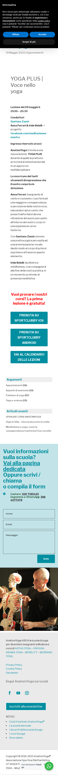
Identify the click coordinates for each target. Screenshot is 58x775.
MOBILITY (31, 652)
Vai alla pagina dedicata (21, 466)
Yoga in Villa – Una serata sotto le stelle (28, 422)
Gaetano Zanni (20, 121)
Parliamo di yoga (15, 395)
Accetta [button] (42, 34)
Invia (46, 558)
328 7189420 (30, 494)
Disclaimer (12, 672)
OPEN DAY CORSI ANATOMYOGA (23, 416)
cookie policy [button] (44, 21)
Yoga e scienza (14, 400)
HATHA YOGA (23, 648)
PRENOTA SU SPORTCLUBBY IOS (29, 317)
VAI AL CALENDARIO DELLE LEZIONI (29, 357)
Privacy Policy (14, 664)
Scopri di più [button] (29, 42)
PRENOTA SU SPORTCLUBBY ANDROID (29, 337)
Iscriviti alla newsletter (26, 706)
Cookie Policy (14, 668)
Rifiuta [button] (15, 34)
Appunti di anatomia (17, 390)
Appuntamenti (34, 52)
